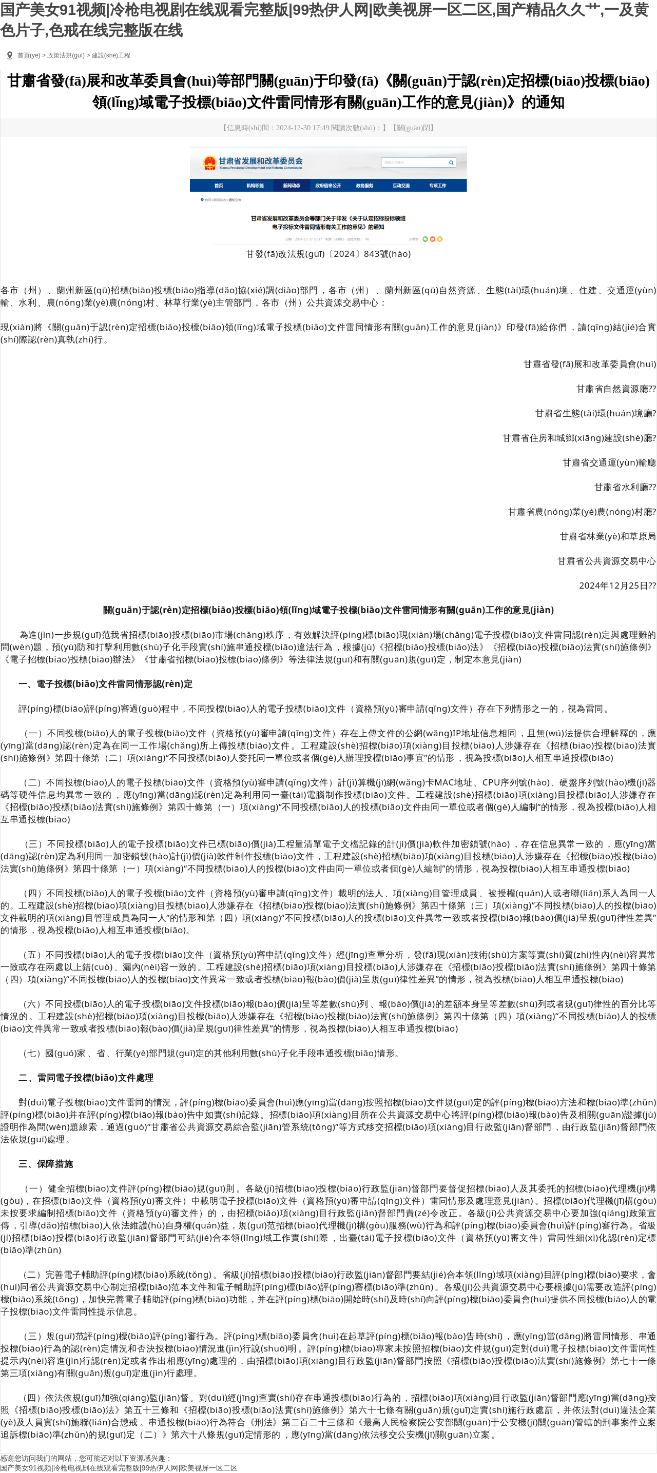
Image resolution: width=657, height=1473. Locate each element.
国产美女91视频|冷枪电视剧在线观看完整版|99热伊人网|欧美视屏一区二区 (119, 1468)
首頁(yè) (29, 55)
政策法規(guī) (66, 55)
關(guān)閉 (414, 128)
